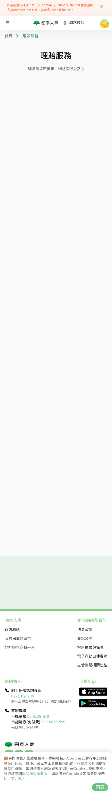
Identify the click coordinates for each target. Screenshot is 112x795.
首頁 (8, 36)
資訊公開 (84, 638)
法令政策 (84, 629)
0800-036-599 (53, 722)
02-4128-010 (38, 716)
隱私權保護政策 (35, 773)
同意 (100, 787)
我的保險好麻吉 (18, 638)
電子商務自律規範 (92, 656)
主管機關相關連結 (92, 665)
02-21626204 (22, 696)
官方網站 (12, 629)
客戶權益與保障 (90, 647)
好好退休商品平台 (20, 647)
